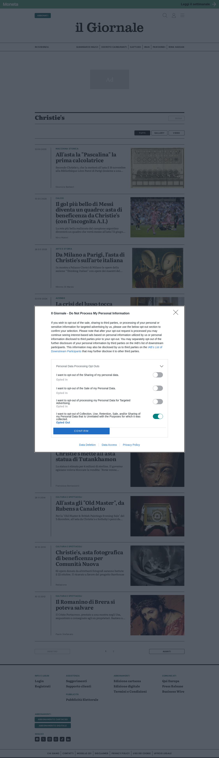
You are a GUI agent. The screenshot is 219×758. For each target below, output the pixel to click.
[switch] (158, 374)
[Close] (177, 313)
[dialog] (110, 379)
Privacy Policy (131, 444)
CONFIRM (81, 430)
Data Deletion (87, 444)
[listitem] (109, 366)
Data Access (109, 444)
